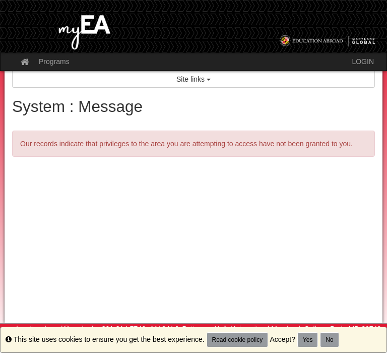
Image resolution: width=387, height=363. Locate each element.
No (329, 339)
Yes (308, 339)
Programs (54, 61)
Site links (193, 79)
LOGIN (363, 61)
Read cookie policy (237, 339)
